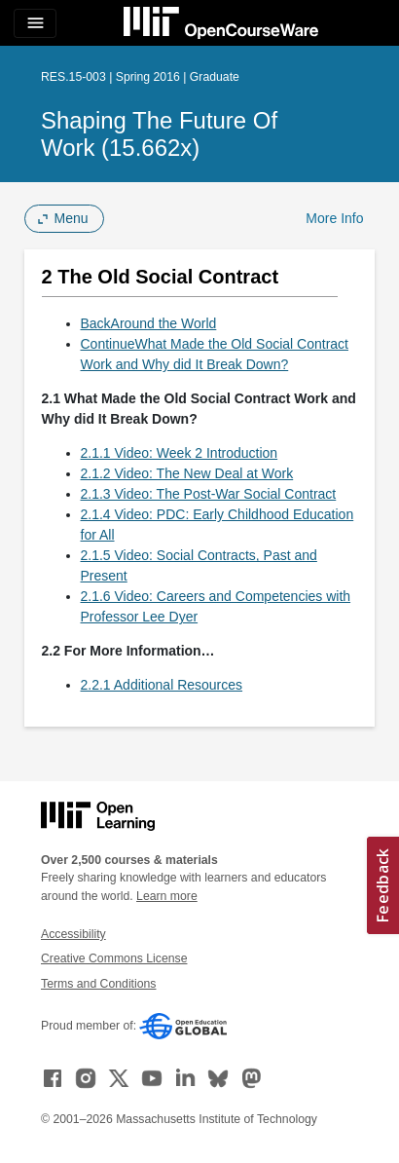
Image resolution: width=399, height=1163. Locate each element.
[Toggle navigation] (35, 23)
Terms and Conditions (98, 984)
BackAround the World (149, 323)
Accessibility (73, 934)
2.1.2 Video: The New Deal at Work (187, 473)
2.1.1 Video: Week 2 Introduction (179, 453)
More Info (334, 218)
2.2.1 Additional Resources (162, 685)
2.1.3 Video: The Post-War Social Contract (209, 494)
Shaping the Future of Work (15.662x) (159, 134)
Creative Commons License (114, 958)
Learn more (167, 896)
